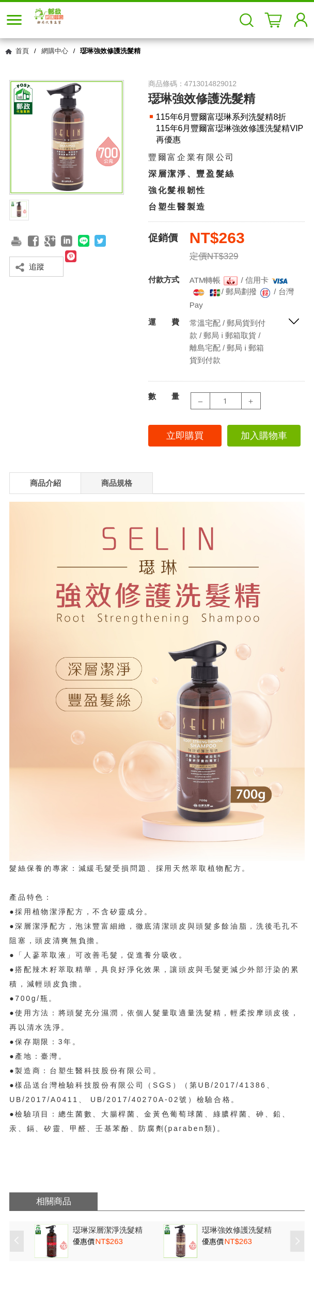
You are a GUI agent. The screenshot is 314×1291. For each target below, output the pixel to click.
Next (297, 1241)
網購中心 (54, 51)
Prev (17, 1241)
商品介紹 (45, 483)
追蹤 (36, 266)
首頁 (22, 51)
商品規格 (116, 483)
